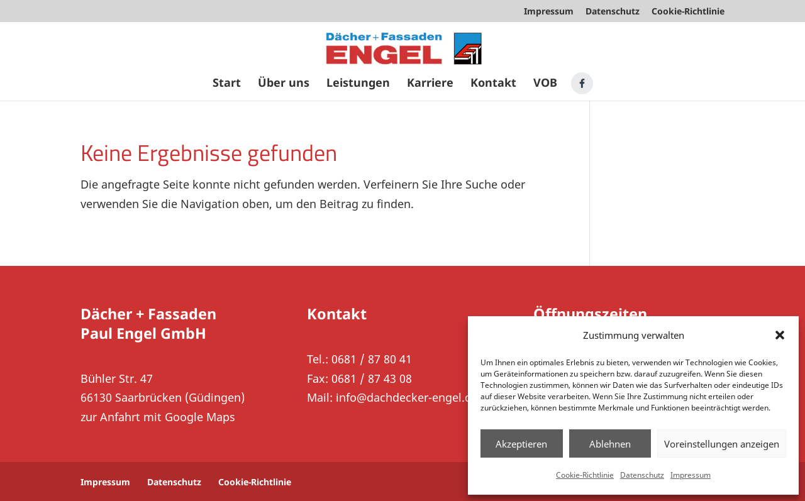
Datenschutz (642, 475)
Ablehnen (610, 444)
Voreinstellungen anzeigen (721, 444)
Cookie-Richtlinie (585, 475)
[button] (780, 335)
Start (227, 84)
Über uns (283, 84)
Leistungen (358, 84)
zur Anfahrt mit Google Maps (157, 416)
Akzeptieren (521, 444)
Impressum (690, 475)
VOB (545, 84)
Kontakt (493, 84)
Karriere (430, 84)
